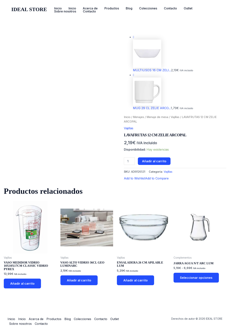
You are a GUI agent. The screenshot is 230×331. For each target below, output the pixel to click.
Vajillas (175, 117)
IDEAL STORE (29, 9)
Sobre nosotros (204, 8)
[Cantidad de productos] (129, 161)
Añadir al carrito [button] (22, 283)
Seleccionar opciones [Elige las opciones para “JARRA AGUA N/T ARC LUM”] (196, 278)
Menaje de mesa (157, 117)
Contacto (165, 8)
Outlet (182, 8)
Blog (126, 8)
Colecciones (144, 8)
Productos (109, 8)
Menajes (138, 117)
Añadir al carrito (154, 161)
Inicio (57, 8)
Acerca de (88, 8)
